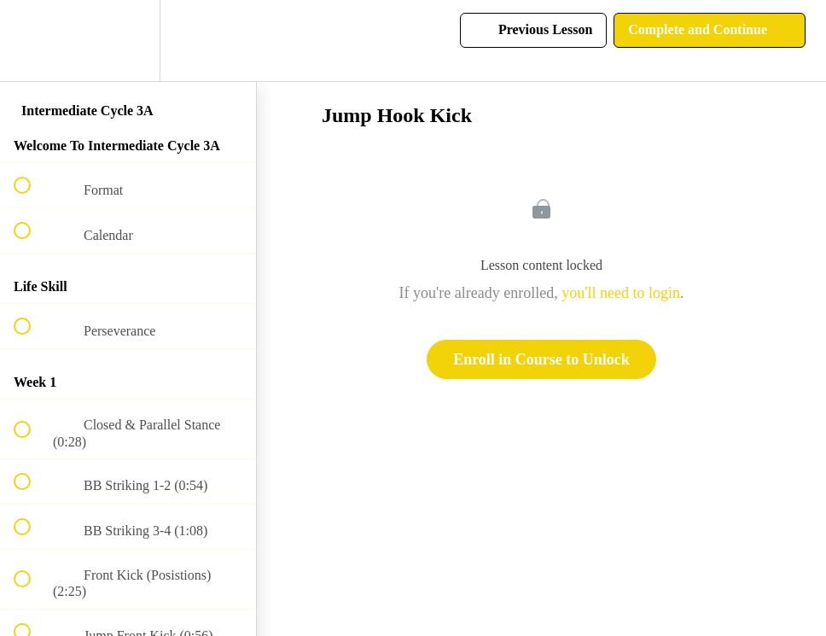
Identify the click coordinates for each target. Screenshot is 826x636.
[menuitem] (128, 40)
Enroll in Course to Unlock (541, 359)
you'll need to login (620, 292)
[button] (31, 40)
